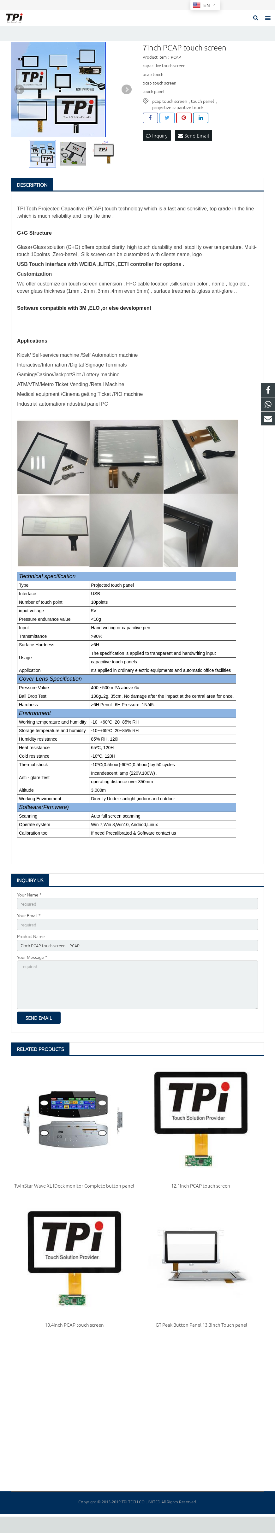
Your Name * (29, 904)
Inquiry (157, 144)
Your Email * (29, 925)
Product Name (31, 947)
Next (127, 99)
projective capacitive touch (177, 116)
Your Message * (32, 969)
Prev (19, 99)
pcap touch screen (169, 110)
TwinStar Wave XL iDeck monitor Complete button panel (74, 1202)
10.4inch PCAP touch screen (74, 1341)
